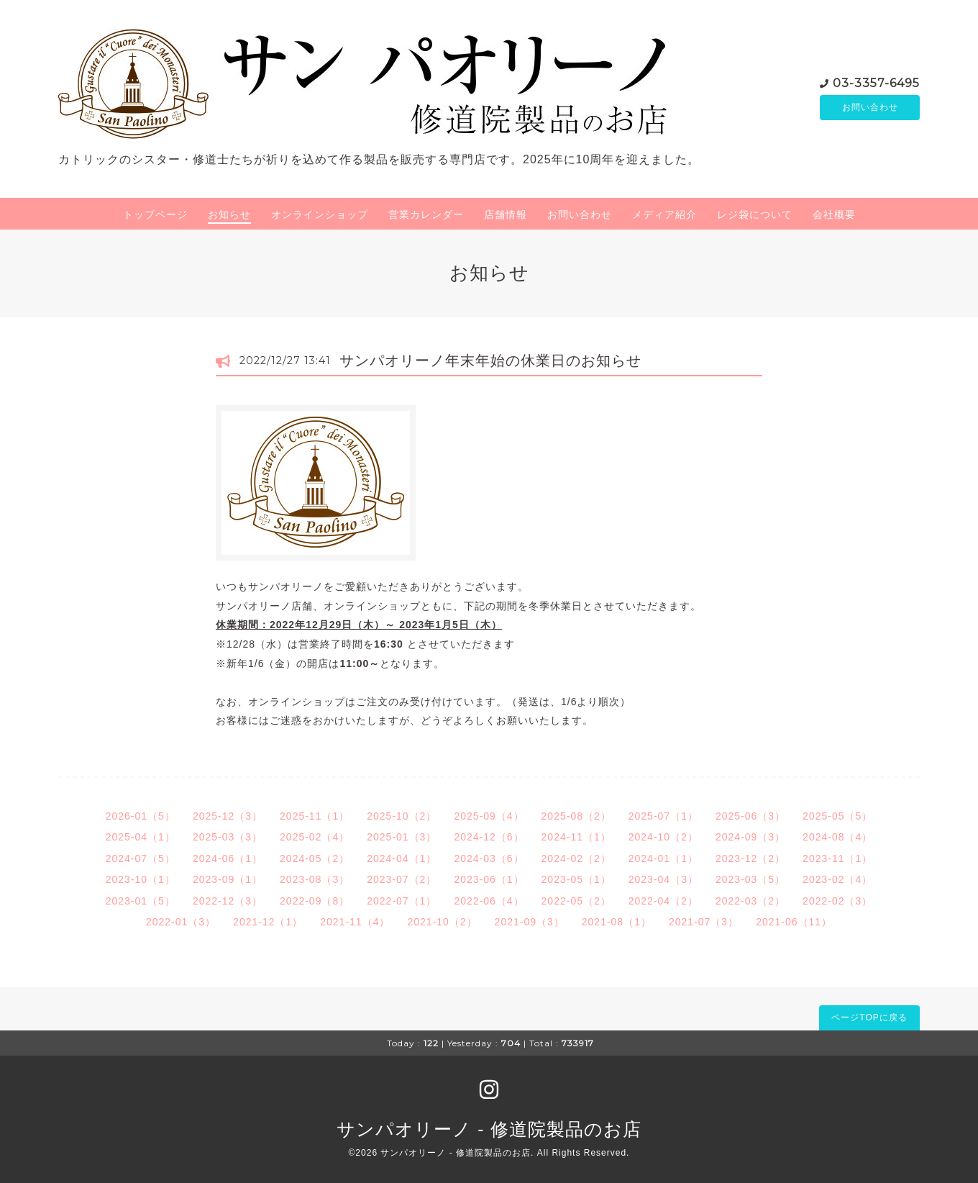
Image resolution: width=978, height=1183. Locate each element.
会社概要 (834, 214)
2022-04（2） (663, 901)
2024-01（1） (663, 858)
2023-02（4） (837, 879)
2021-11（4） (355, 922)
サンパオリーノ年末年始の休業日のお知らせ (498, 360)
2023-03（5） (750, 879)
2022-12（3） (227, 901)
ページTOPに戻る (869, 1017)
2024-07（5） (140, 858)
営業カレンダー (426, 214)
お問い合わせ (870, 107)
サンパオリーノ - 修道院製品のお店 (489, 1129)
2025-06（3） (750, 816)
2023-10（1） (140, 879)
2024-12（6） (489, 837)
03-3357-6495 (876, 82)
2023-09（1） (227, 879)
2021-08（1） (617, 922)
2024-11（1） (576, 837)
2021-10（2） (442, 922)
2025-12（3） (227, 816)
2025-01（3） (402, 837)
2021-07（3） (704, 922)
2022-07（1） (402, 901)
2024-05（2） (314, 858)
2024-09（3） (750, 837)
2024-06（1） (227, 858)
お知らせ (229, 214)
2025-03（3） (227, 837)
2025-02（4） (314, 837)
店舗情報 (505, 214)
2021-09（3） (530, 922)
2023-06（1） (489, 879)
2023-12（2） (750, 858)
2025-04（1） (140, 837)
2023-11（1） (837, 858)
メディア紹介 (664, 214)
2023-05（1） (576, 879)
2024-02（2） (576, 858)
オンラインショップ (319, 214)
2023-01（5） (140, 901)
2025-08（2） (576, 816)
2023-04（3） (663, 879)
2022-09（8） (314, 901)
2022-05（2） (576, 901)
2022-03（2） (750, 901)
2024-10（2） (663, 837)
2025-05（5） (837, 816)
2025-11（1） (314, 816)
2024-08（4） (837, 837)
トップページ (155, 214)
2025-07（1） (663, 816)
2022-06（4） (489, 901)
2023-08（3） (314, 879)
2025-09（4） (489, 816)
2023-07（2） (402, 879)
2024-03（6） (489, 858)
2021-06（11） (794, 922)
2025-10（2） (402, 816)
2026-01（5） (140, 816)
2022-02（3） (837, 901)
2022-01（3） (181, 922)
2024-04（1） (402, 858)
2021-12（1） (268, 922)
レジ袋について (754, 214)
